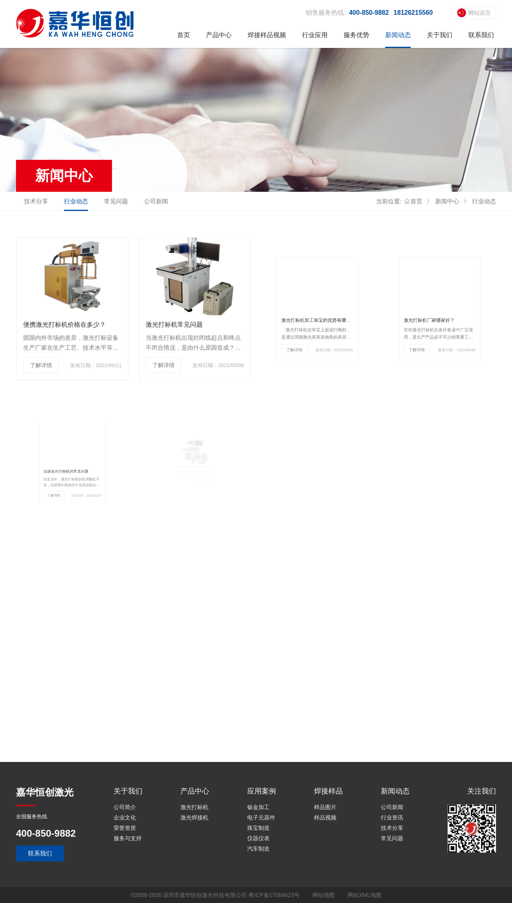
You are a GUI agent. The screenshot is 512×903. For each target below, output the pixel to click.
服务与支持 (128, 838)
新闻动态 (398, 35)
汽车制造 (258, 848)
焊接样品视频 (267, 35)
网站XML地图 (365, 895)
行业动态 (76, 201)
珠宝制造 (258, 828)
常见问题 (116, 201)
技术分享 (36, 201)
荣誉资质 (125, 828)
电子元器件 (261, 817)
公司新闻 (156, 201)
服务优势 (356, 35)
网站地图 (323, 895)
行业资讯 (392, 817)
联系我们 (481, 35)
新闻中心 (447, 201)
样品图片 (325, 807)
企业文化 (125, 817)
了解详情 (44, 359)
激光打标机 (194, 807)
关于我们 (439, 35)
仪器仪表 (258, 838)
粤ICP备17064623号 (274, 895)
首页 (183, 35)
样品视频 (325, 817)
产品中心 (219, 35)
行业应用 (315, 35)
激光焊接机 (194, 817)
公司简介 (125, 807)
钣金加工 (258, 807)
